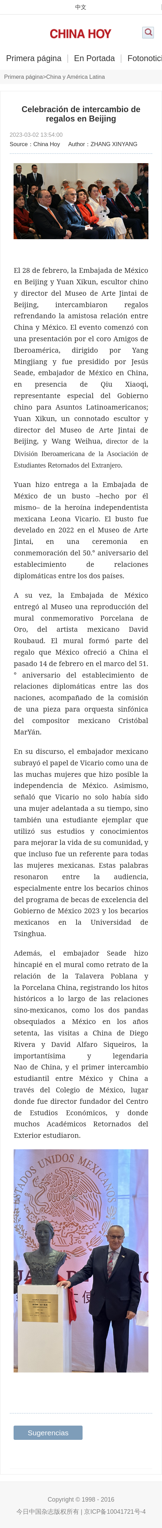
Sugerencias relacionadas (48, 1434)
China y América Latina (75, 77)
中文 (80, 7)
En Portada (94, 58)
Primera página (34, 58)
